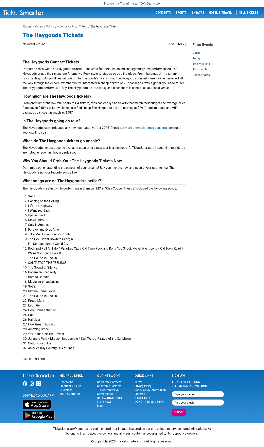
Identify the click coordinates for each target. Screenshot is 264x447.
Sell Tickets (248, 12)
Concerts (163, 12)
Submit (179, 412)
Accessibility (142, 397)
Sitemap (139, 393)
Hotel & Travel (220, 12)
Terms (138, 382)
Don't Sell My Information (150, 389)
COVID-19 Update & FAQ (149, 401)
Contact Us (66, 382)
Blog (100, 405)
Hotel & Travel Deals (109, 397)
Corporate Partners (109, 382)
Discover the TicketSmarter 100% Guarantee (132, 3)
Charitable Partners (109, 386)
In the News (104, 401)
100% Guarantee (70, 393)
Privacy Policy (142, 386)
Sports (181, 12)
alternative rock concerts (150, 128)
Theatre (197, 12)
